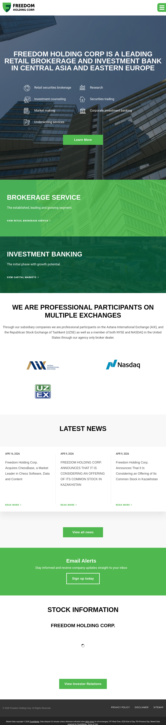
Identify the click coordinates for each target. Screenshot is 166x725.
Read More (12, 505)
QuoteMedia (34, 722)
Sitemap (158, 707)
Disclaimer (141, 707)
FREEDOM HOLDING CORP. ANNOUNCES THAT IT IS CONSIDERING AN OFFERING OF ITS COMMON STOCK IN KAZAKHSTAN (83, 473)
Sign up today (83, 578)
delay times (89, 722)
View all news (83, 532)
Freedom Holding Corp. (21, 708)
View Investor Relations (82, 684)
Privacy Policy (120, 707)
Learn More (83, 140)
